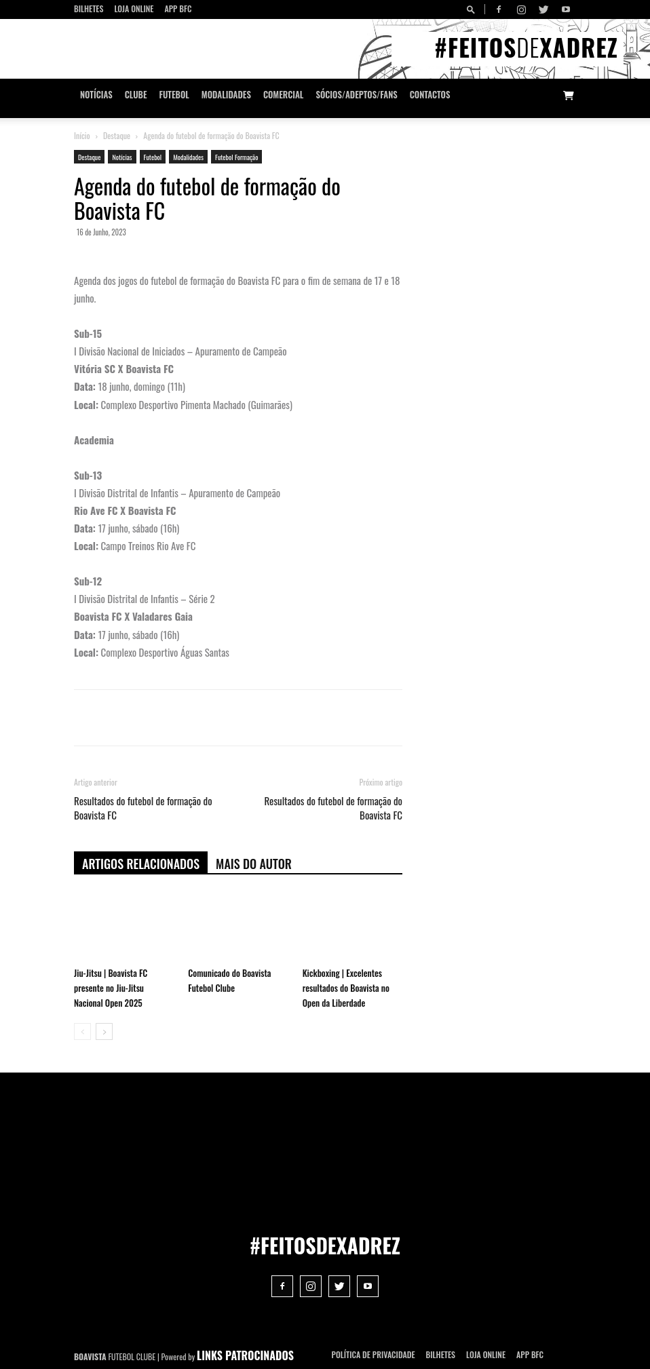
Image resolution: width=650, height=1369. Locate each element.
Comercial (283, 94)
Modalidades (226, 94)
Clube (136, 94)
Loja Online (133, 8)
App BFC (177, 8)
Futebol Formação (236, 157)
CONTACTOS (430, 94)
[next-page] (104, 1031)
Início (82, 135)
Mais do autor (254, 863)
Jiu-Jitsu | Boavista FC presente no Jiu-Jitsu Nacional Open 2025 (110, 987)
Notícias (96, 94)
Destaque (116, 135)
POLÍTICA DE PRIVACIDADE (373, 1354)
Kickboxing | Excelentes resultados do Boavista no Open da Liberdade (346, 987)
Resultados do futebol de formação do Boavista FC (143, 808)
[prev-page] (82, 1031)
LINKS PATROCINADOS (245, 1355)
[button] (473, 9)
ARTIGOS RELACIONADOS (140, 863)
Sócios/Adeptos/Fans (356, 94)
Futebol (174, 94)
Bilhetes (88, 8)
